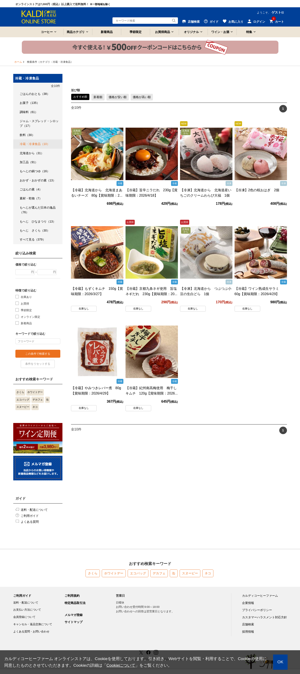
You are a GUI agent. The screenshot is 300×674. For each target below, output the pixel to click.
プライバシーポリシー (257, 610)
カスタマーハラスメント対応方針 (264, 617)
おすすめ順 (80, 96)
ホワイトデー (35, 392)
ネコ (35, 406)
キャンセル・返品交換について (32, 624)
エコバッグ (22, 399)
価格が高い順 (142, 97)
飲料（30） (27, 135)
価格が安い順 (118, 97)
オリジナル (191, 32)
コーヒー (47, 32)
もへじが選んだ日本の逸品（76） (38, 210)
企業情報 (248, 603)
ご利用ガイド (30, 515)
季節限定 (136, 32)
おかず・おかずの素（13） (38, 180)
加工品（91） (29, 162)
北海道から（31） (32, 153)
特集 (249, 32)
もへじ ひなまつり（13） (38, 221)
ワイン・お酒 (220, 32)
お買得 (25, 303)
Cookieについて (121, 665)
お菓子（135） (30, 103)
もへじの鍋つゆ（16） (35, 171)
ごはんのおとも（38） (35, 94)
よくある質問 (30, 521)
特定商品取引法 (75, 603)
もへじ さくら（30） (35, 230)
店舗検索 (248, 624)
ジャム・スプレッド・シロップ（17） (39, 123)
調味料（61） (29, 112)
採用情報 (248, 631)
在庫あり (26, 297)
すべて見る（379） (33, 239)
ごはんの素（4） (31, 189)
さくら (20, 392)
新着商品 (107, 32)
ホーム (18, 61)
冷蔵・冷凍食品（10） (35, 144)
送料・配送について (34, 509)
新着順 (97, 97)
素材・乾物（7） (31, 198)
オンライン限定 (30, 316)
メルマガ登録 (74, 615)
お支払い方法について (27, 609)
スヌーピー (22, 406)
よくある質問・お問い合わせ (31, 631)
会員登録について (24, 617)
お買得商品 (162, 32)
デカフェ (38, 399)
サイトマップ (74, 622)
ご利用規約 (72, 595)
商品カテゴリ (76, 32)
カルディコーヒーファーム (260, 595)
